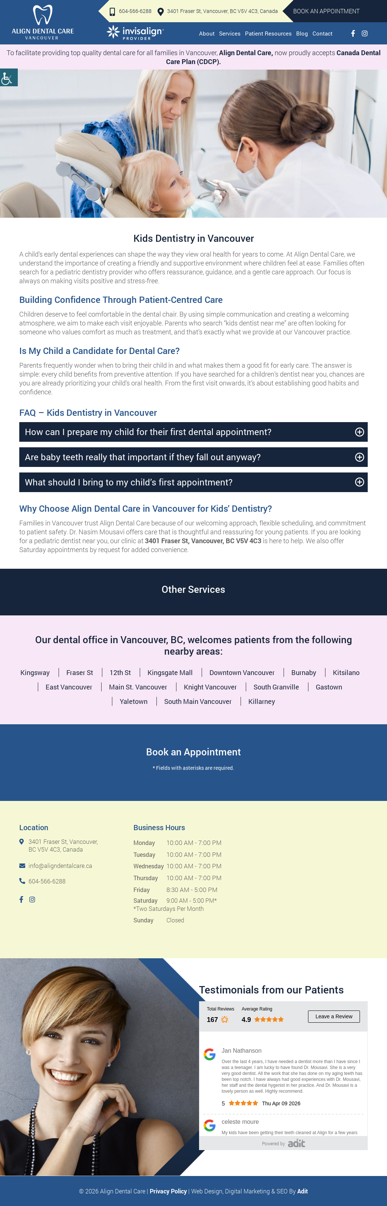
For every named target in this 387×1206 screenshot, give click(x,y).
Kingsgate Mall (170, 672)
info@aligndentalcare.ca (55, 865)
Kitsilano (346, 672)
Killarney (261, 701)
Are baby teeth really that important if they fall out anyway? (143, 457)
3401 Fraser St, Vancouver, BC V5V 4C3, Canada (218, 11)
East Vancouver (69, 686)
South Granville (276, 686)
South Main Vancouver (198, 701)
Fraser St (79, 672)
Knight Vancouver (210, 686)
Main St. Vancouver (138, 686)
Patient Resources (268, 33)
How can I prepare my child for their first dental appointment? (148, 432)
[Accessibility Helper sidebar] (9, 77)
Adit (302, 1191)
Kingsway (35, 672)
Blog (302, 33)
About (207, 33)
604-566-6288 (131, 11)
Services (230, 33)
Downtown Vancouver (242, 672)
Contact (322, 33)
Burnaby (303, 672)
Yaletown (134, 701)
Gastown (329, 686)
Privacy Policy (168, 1191)
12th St (120, 672)
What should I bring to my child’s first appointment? (128, 482)
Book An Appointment (326, 11)
